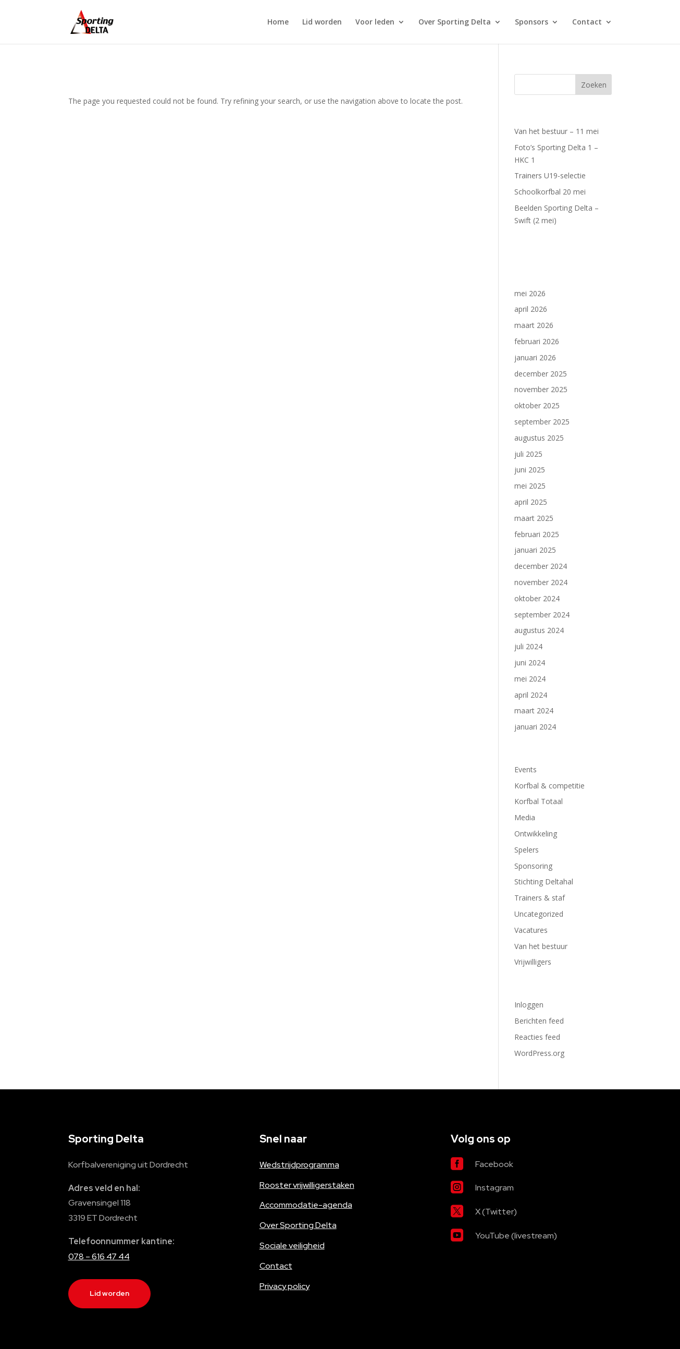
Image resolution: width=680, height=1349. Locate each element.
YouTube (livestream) (516, 1235)
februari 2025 (536, 534)
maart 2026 (533, 325)
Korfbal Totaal (538, 801)
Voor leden (374, 22)
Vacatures (531, 930)
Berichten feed (539, 1021)
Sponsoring (533, 866)
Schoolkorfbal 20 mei (550, 192)
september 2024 (542, 614)
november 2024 (540, 582)
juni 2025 (529, 470)
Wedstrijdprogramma (299, 1164)
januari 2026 (535, 357)
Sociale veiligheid (292, 1245)
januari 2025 (535, 550)
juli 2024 (528, 646)
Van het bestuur (540, 946)
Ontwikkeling (535, 833)
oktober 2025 (537, 405)
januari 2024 (535, 727)
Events (525, 769)
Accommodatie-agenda (305, 1204)
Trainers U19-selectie (550, 175)
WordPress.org (539, 1053)
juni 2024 (529, 662)
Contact (587, 22)
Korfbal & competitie (549, 786)
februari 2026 (536, 341)
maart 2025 (533, 518)
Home (278, 22)
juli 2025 (528, 454)
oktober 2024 (537, 598)
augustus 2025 (539, 438)
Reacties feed (537, 1037)
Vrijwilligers (532, 962)
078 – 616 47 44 (99, 1256)
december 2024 (540, 566)
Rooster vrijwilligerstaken (306, 1185)
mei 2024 (530, 679)
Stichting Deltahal (543, 881)
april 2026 (530, 309)
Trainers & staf (539, 898)
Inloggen (528, 1005)
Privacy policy (284, 1286)
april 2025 (530, 502)
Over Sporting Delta (454, 22)
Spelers (526, 850)
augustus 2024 (539, 630)
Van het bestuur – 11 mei (556, 131)
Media (524, 817)
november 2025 (540, 389)
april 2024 (530, 695)
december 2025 (540, 374)
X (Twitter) (496, 1211)
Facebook (494, 1164)
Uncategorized (538, 914)
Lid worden (322, 22)
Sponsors (531, 22)
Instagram (494, 1187)
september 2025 (542, 422)
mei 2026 (530, 293)
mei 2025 (530, 486)
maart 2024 (533, 710)
